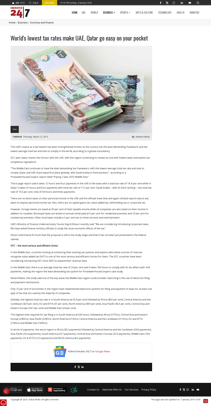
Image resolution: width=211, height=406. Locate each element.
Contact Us (93, 389)
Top (205, 401)
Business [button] (108, 12)
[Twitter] (167, 2)
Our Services (131, 389)
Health (180, 12)
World (94, 12)
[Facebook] (160, 2)
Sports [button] (124, 12)
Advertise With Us (112, 389)
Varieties (194, 12)
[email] (70, 367)
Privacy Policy (148, 389)
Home (75, 12)
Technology (164, 12)
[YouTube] (189, 2)
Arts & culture (144, 12)
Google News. (102, 351)
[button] (197, 2)
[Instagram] (173, 2)
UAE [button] (83, 12)
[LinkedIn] (181, 2)
